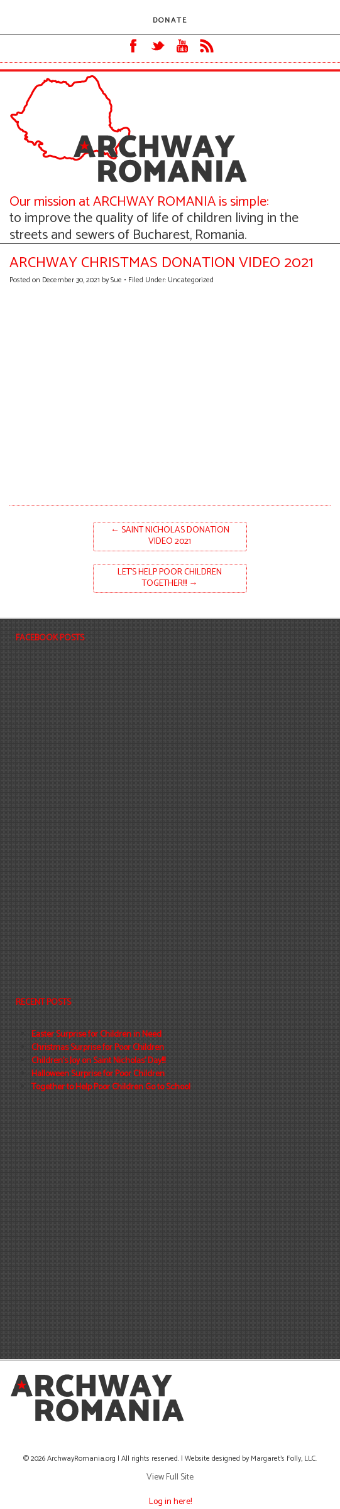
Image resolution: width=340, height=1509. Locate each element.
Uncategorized (191, 280)
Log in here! (170, 1502)
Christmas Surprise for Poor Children (97, 1047)
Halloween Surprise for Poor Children (98, 1074)
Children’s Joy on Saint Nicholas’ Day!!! (98, 1061)
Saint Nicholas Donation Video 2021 (170, 536)
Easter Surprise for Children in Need (96, 1034)
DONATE (170, 20)
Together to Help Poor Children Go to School (110, 1087)
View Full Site (170, 1477)
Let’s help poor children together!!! (170, 578)
